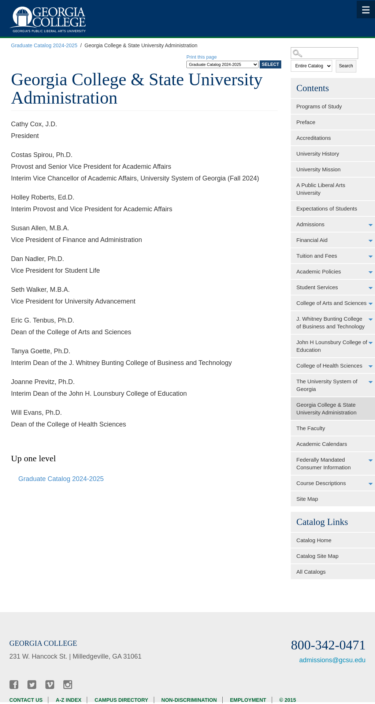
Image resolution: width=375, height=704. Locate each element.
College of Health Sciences (329, 365)
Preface (305, 122)
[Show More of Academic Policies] (370, 272)
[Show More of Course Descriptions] (370, 484)
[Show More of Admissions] (370, 225)
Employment (248, 700)
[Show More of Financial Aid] (370, 241)
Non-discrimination (189, 700)
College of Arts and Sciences (331, 303)
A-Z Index (68, 700)
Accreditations (313, 138)
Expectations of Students (326, 208)
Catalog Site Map (317, 556)
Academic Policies (318, 271)
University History (317, 153)
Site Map (307, 499)
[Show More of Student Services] (370, 288)
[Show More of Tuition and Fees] (370, 257)
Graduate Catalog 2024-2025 (44, 45)
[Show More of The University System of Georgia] (370, 382)
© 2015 (287, 700)
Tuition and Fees (316, 256)
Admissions (310, 224)
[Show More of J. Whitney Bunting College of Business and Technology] (370, 320)
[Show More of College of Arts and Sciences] (370, 304)
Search (346, 65)
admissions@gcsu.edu (332, 660)
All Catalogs (311, 572)
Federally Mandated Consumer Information (323, 463)
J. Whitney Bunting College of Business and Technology (330, 322)
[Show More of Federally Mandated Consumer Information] (370, 460)
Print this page (201, 57)
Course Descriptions (321, 483)
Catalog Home (313, 540)
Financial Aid (311, 240)
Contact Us (26, 700)
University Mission (318, 169)
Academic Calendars (321, 444)
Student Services (317, 287)
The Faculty (310, 428)
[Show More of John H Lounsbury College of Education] (370, 343)
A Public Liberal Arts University (320, 189)
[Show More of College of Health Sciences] (370, 366)
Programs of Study (319, 106)
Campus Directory (121, 700)
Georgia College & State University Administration (326, 409)
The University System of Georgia (326, 385)
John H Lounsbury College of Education (331, 346)
